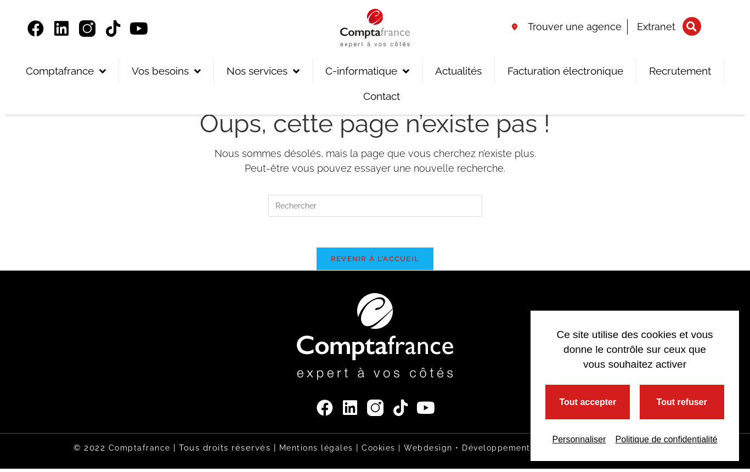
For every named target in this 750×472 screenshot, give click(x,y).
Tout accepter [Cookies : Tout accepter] (587, 402)
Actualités (458, 71)
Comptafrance (66, 71)
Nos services (263, 71)
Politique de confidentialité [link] (667, 439)
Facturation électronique (565, 71)
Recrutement (680, 71)
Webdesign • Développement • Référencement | (512, 451)
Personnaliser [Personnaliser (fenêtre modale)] (579, 439)
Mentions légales (309, 451)
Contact (381, 96)
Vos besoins (166, 71)
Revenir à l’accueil (375, 261)
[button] (692, 26)
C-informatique (367, 71)
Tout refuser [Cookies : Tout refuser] (682, 402)
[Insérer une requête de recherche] (375, 206)
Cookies (374, 451)
